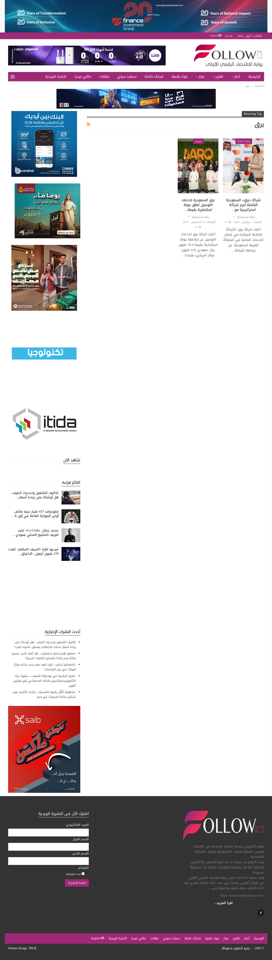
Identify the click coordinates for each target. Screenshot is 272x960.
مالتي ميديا (83, 76)
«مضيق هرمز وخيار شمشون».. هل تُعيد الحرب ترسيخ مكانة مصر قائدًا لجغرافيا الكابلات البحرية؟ (44, 656)
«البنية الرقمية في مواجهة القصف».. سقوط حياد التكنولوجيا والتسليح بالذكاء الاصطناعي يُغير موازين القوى (44, 680)
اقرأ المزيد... (223, 903)
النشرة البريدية (56, 76)
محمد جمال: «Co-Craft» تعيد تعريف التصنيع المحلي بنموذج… (36, 532)
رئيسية (198, 141)
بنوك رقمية (180, 76)
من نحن (228, 35)
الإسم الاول (81, 839)
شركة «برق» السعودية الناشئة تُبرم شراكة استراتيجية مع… (243, 205)
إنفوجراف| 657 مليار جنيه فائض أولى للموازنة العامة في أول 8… (35, 513)
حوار (201, 76)
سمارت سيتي (126, 76)
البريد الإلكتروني (76, 825)
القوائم (83, 867)
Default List (75, 874)
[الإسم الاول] (48, 847)
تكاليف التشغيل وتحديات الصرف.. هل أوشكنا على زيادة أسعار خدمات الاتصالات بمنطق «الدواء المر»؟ (45, 644)
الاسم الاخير (80, 853)
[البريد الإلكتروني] (48, 832)
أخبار (237, 76)
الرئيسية (254, 76)
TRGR (32, 948)
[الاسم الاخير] (48, 861)
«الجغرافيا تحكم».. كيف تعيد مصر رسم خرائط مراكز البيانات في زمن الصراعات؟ (45, 667)
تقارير (219, 76)
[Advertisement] (44, 594)
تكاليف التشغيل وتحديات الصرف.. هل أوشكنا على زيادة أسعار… (35, 495)
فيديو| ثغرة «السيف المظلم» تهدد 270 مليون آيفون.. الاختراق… (33, 551)
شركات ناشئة (153, 76)
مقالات (104, 76)
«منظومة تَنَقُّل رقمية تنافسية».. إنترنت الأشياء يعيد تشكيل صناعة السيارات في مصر (44, 694)
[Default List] (83, 873)
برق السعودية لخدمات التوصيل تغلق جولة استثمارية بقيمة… (198, 205)
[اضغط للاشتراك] (77, 883)
